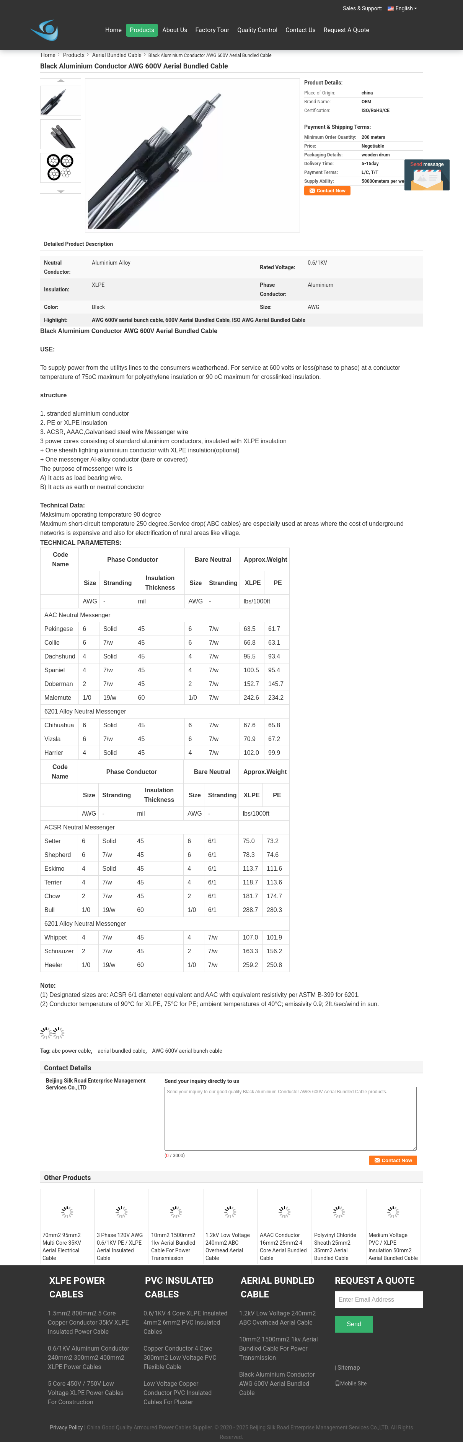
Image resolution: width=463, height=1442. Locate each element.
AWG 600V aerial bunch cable (187, 1051)
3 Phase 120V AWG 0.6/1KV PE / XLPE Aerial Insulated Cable (120, 1246)
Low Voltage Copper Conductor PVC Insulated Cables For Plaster (177, 1393)
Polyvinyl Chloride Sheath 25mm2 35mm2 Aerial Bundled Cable (335, 1246)
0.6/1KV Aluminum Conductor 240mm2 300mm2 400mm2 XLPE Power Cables (88, 1357)
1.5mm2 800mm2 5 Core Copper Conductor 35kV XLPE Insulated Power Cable (88, 1322)
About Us (174, 30)
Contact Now (331, 190)
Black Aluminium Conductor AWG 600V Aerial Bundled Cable (277, 1383)
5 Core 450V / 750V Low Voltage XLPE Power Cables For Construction (86, 1393)
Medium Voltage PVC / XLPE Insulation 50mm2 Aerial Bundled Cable (393, 1246)
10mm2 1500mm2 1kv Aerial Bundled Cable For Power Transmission (173, 1246)
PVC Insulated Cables (179, 1287)
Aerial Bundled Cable (117, 55)
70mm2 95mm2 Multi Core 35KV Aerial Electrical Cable (61, 1246)
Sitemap (348, 1367)
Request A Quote (346, 30)
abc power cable (71, 1051)
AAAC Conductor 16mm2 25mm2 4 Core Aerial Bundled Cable (283, 1246)
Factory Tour (212, 30)
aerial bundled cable (121, 1051)
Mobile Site (351, 1383)
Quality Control (257, 30)
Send (354, 1324)
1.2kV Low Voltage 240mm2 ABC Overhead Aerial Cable (227, 1246)
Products (142, 30)
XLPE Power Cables (77, 1287)
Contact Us (300, 30)
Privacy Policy (66, 1427)
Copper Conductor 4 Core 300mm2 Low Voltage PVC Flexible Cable (180, 1357)
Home (113, 30)
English (406, 8)
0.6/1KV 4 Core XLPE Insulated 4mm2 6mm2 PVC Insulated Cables (185, 1322)
